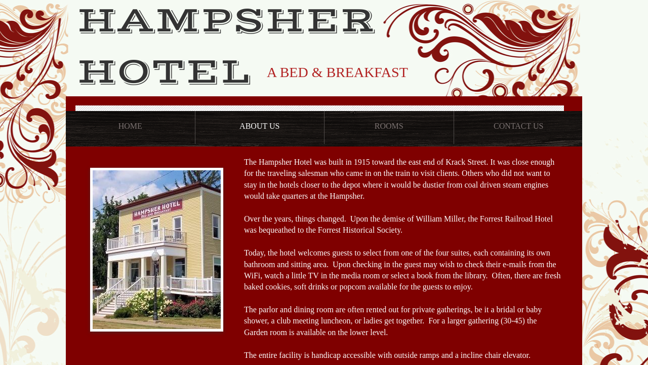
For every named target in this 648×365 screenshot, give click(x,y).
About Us (259, 126)
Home (130, 126)
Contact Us (518, 126)
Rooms (389, 126)
